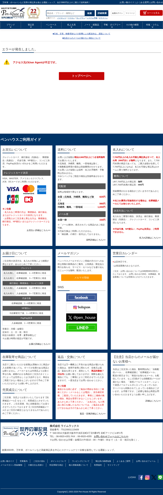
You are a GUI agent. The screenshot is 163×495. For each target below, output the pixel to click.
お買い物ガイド (127, 2)
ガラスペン (103, 18)
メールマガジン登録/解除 (11, 465)
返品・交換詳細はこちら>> (92, 413)
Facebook (140, 477)
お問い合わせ (156, 2)
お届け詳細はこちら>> (39, 344)
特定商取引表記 (56, 465)
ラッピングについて (81, 461)
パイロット (61, 18)
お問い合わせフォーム (146, 461)
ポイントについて (58, 461)
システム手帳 (92, 18)
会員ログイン (117, 13)
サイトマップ (113, 465)
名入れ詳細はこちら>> (150, 237)
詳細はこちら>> (153, 401)
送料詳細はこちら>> (95, 240)
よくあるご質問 (123, 461)
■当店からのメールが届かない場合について (81, 38)
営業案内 (24, 461)
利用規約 (98, 465)
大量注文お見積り (36, 465)
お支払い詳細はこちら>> (38, 230)
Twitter (153, 477)
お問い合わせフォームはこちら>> (111, 436)
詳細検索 (102, 13)
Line (160, 477)
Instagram (147, 477)
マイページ (130, 13)
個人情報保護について (78, 465)
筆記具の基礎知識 (103, 461)
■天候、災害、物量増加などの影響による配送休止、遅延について (81, 34)
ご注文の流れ (39, 461)
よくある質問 (142, 2)
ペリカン (71, 18)
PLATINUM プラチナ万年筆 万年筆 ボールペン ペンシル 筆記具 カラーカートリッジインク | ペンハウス (20, 12)
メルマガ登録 (81, 277)
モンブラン (80, 18)
